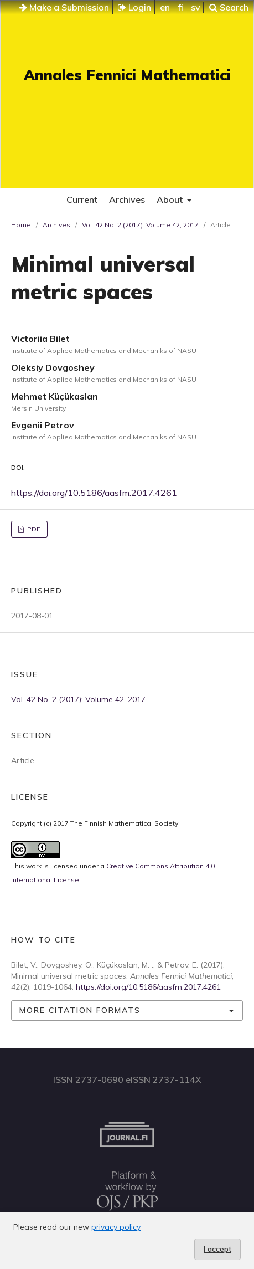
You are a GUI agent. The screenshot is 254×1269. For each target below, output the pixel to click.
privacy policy (116, 1227)
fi (180, 7)
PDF (32, 529)
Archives (127, 199)
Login (134, 7)
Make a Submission (64, 7)
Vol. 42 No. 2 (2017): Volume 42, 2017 (140, 225)
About (171, 199)
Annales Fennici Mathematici (127, 75)
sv (195, 7)
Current (81, 199)
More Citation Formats (80, 1010)
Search (228, 7)
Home (21, 225)
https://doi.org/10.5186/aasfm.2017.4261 (94, 492)
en (165, 7)
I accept (217, 1249)
